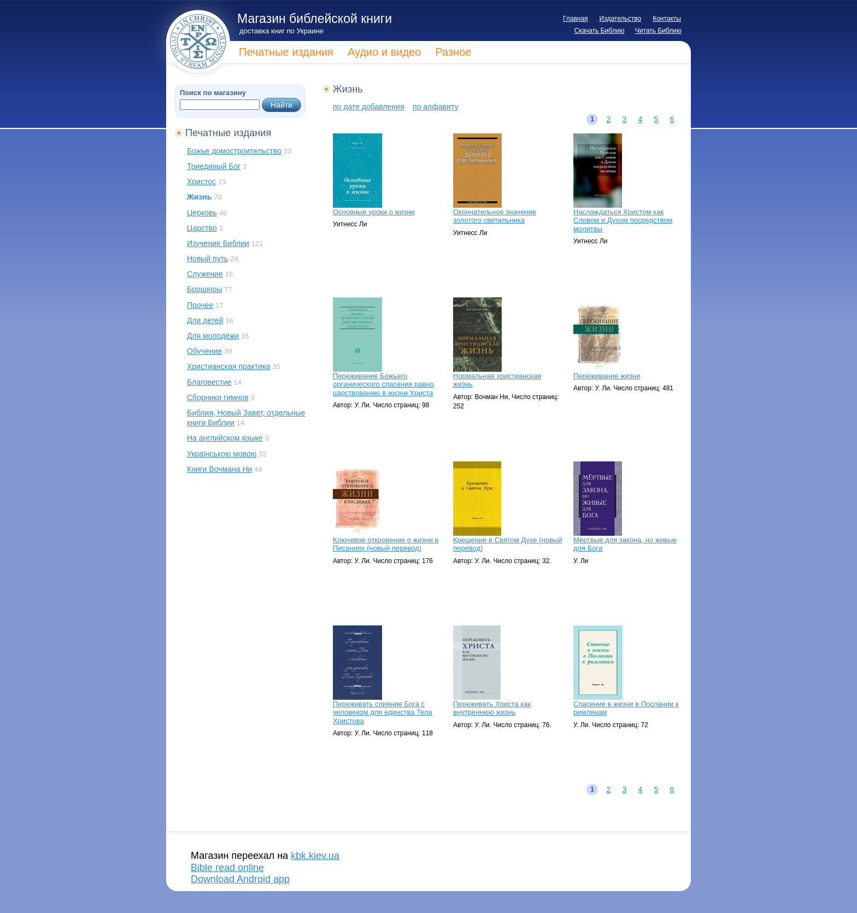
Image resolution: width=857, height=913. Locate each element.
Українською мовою (221, 453)
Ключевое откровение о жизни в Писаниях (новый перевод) (386, 544)
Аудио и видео (384, 52)
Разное (453, 52)
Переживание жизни (606, 376)
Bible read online (227, 867)
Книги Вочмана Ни (219, 469)
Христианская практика (228, 366)
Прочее (200, 305)
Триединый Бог (213, 166)
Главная (575, 18)
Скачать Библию (599, 30)
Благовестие (209, 382)
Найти (281, 105)
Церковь (202, 212)
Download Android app (240, 879)
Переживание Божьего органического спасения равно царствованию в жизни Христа (383, 384)
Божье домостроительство (234, 151)
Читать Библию (658, 30)
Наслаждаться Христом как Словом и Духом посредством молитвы (622, 220)
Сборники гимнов (218, 397)
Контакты (667, 18)
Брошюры (204, 289)
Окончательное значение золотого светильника (494, 216)
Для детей (205, 320)
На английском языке (225, 438)
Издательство (621, 18)
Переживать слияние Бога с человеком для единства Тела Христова (382, 712)
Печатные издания (286, 52)
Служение (205, 274)
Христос (201, 181)
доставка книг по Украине (281, 31)
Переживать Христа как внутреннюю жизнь (492, 708)
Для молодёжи (213, 335)
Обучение (204, 351)
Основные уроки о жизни (374, 212)
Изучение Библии (218, 243)
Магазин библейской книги (314, 18)
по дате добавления (368, 106)
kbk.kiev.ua (315, 855)
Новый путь (207, 258)
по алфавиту (435, 106)
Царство (202, 228)
